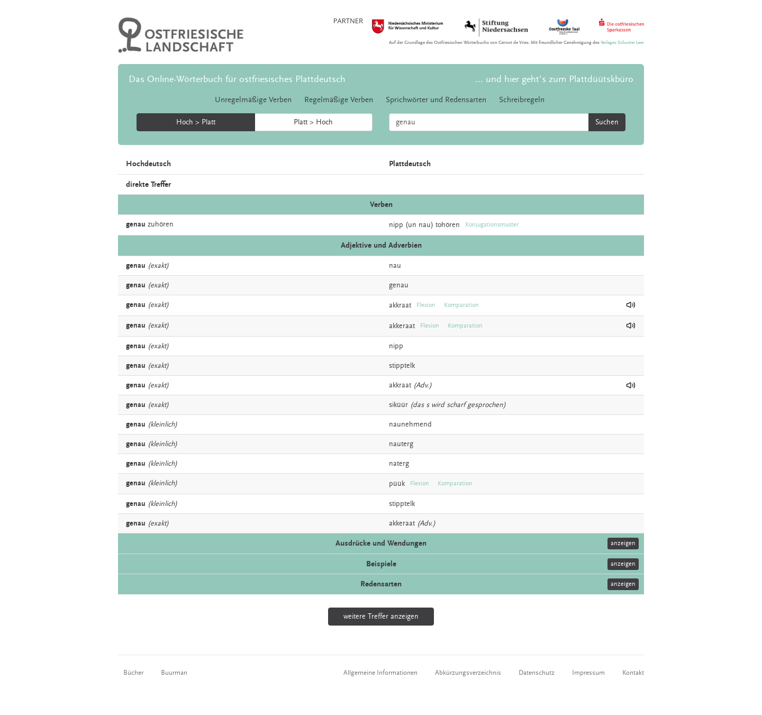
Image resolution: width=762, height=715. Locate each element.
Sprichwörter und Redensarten (436, 99)
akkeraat (402, 325)
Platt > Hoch (313, 122)
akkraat (400, 305)
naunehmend (410, 424)
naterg (399, 463)
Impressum (588, 672)
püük (397, 483)
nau (395, 265)
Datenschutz (537, 672)
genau (399, 285)
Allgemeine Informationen (380, 672)
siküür (398, 405)
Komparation (461, 305)
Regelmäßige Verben (338, 99)
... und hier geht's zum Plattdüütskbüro (554, 79)
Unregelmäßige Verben (253, 99)
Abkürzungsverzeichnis (468, 672)
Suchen (607, 122)
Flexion (426, 305)
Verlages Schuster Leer (622, 43)
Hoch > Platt (195, 122)
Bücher (133, 672)
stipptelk (402, 365)
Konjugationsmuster (492, 224)
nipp (396, 225)
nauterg (401, 444)
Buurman (174, 672)
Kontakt (633, 672)
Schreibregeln (522, 99)
